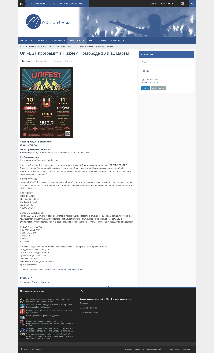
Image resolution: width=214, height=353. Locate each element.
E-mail (145, 62)
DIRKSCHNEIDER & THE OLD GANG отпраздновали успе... (56, 4)
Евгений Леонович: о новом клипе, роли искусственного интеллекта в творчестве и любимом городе (49, 323)
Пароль (145, 71)
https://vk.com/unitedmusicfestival (68, 269)
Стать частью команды (89, 313)
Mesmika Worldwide (35, 349)
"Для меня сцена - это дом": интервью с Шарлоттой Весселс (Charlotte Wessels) (49, 306)
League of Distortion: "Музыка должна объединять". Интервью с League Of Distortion (49, 300)
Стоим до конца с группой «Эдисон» (42, 316)
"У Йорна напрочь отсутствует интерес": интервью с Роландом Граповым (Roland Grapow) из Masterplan (49, 329)
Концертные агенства (88, 308)
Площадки (84, 303)
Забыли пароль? (150, 82)
